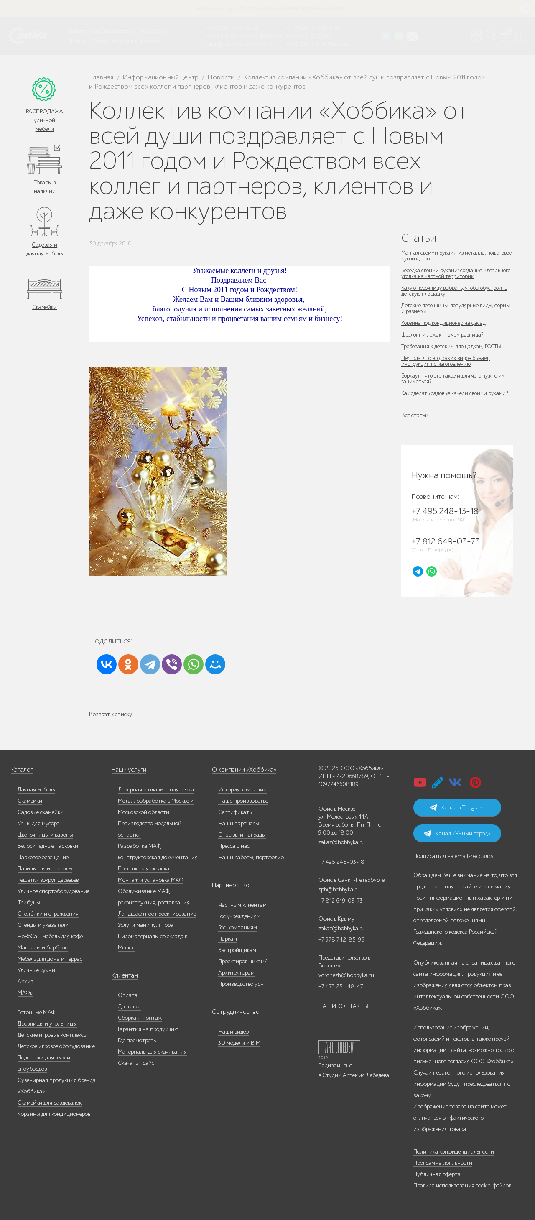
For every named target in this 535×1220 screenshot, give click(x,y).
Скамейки (44, 307)
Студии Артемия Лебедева (355, 1075)
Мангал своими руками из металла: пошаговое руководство (446, 255)
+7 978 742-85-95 (304, 36)
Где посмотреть (137, 1040)
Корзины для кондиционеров (54, 1114)
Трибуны (29, 902)
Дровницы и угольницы (47, 1023)
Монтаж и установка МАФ (150, 879)
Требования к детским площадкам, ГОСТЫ (455, 346)
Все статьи (414, 415)
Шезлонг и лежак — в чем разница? (445, 334)
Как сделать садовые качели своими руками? (456, 393)
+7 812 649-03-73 (225, 36)
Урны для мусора (39, 823)
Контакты (151, 41)
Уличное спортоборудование (53, 891)
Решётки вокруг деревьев (48, 879)
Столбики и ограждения (48, 913)
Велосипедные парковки (48, 846)
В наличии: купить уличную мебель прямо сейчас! (267, 8)
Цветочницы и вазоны (45, 834)
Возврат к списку (110, 714)
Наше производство (112, 31)
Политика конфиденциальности (453, 1151)
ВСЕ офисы (260, 44)
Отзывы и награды (242, 834)
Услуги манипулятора (145, 925)
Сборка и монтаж (140, 1017)
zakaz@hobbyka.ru (226, 44)
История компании (242, 789)
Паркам (227, 938)
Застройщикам (237, 950)
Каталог (78, 31)
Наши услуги (128, 769)
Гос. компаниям (237, 927)
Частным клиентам (242, 905)
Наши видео (233, 1031)
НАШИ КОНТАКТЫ (343, 1006)
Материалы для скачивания (152, 1051)
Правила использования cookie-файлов (462, 1185)
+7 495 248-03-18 (341, 861)
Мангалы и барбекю (43, 947)
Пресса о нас (234, 846)
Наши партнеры (238, 823)
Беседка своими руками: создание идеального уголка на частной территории (455, 273)
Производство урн (241, 984)
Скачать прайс (136, 1063)
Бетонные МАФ (36, 1012)
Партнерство (228, 885)
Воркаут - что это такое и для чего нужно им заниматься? (456, 378)
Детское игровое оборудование (56, 1046)
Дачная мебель (36, 789)
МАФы (25, 992)
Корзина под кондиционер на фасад (446, 323)
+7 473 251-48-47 (303, 28)
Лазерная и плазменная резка (156, 789)
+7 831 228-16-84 (303, 44)
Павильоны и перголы (45, 868)
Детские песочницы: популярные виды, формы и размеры (450, 308)
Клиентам (124, 975)
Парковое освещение (43, 857)
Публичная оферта (437, 1174)
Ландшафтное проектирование (157, 913)
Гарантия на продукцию (148, 1029)
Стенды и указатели (43, 925)
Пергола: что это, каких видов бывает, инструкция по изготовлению (447, 361)
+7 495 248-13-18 (223, 28)
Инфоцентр (124, 41)
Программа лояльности (442, 1162)
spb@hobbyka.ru (339, 889)
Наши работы (153, 31)
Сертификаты (235, 812)
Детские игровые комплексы (52, 1035)
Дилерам (79, 41)
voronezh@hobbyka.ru (346, 975)
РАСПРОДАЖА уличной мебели (44, 120)
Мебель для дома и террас (50, 958)
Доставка (129, 1006)
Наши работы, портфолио (251, 857)
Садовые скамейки (41, 812)
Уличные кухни (36, 970)
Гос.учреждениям (239, 916)
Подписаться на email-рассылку (453, 856)
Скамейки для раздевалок (50, 1102)
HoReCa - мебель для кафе (50, 936)
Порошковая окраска (143, 868)
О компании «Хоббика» (242, 769)
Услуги (100, 41)
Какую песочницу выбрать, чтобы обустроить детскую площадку (443, 290)
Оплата (128, 995)
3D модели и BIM (239, 1042)
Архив (25, 981)
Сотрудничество (232, 1012)
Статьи (418, 238)
